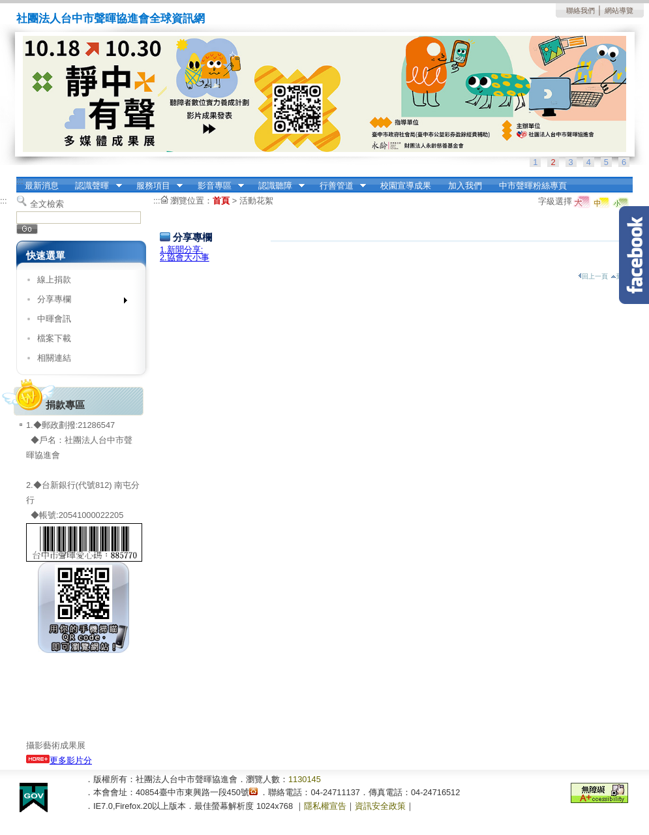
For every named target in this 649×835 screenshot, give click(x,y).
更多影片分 (59, 760)
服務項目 (155, 186)
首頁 (221, 200)
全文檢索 (47, 204)
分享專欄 (77, 301)
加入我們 (465, 185)
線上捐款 (54, 279)
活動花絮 (256, 200)
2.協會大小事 (184, 257)
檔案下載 (54, 338)
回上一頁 (593, 276)
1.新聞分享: (181, 249)
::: (19, 181)
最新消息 (42, 185)
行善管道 (338, 186)
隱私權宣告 (325, 806)
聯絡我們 (580, 10)
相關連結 (54, 358)
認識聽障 (277, 186)
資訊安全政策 (380, 806)
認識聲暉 (94, 186)
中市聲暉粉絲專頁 (533, 185)
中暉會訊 (54, 319)
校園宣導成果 (405, 185)
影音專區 (216, 186)
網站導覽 (619, 10)
